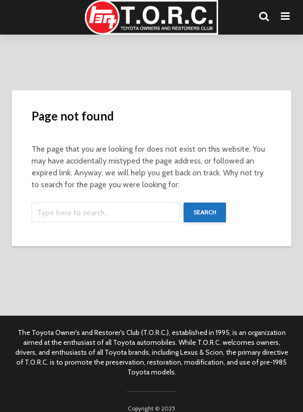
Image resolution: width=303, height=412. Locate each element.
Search (204, 212)
